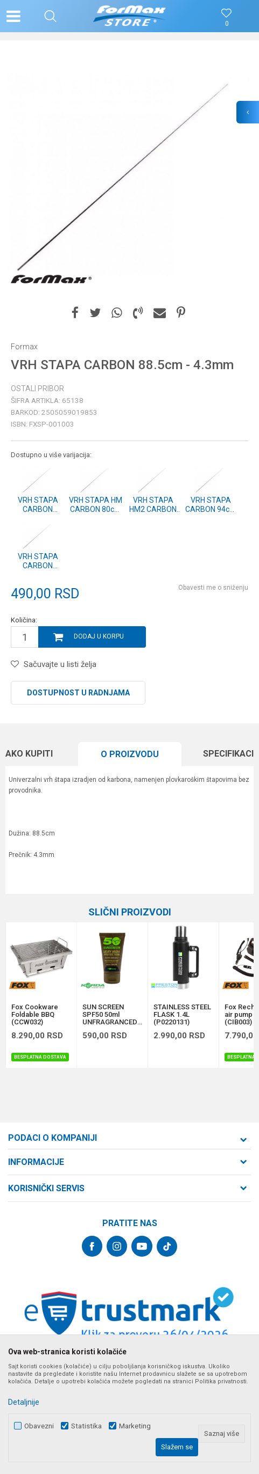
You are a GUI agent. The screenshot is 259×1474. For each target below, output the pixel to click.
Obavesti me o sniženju (213, 587)
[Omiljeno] (226, 24)
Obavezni (39, 1426)
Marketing (135, 1426)
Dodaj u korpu (99, 636)
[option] (129, 174)
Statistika (86, 1426)
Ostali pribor (37, 388)
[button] (50, 16)
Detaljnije (23, 1402)
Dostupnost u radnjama (78, 692)
